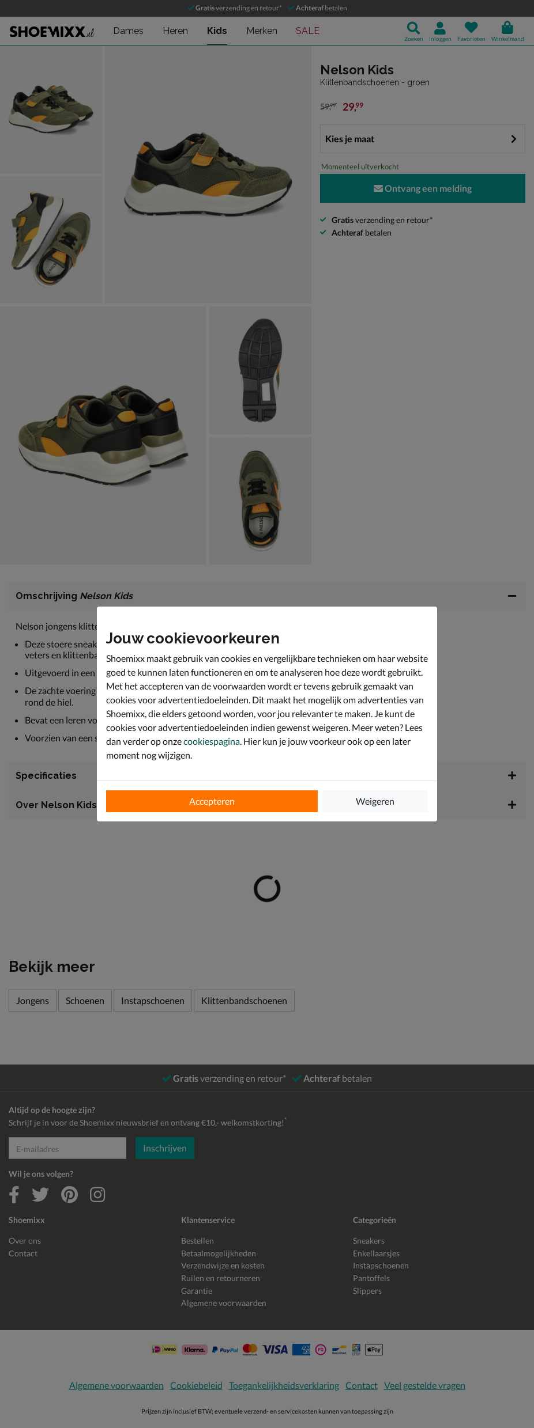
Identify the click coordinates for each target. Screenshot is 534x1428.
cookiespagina (211, 741)
